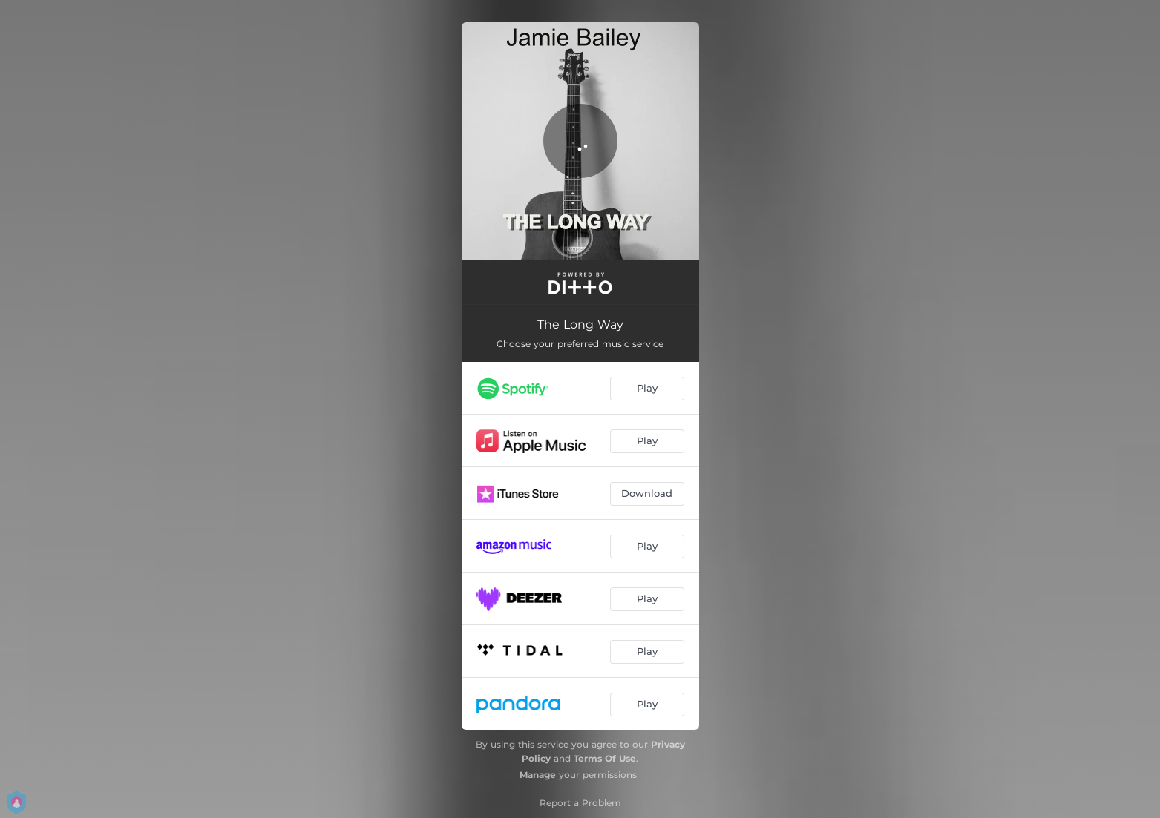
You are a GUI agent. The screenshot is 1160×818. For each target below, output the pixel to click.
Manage (538, 774)
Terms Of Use (605, 758)
